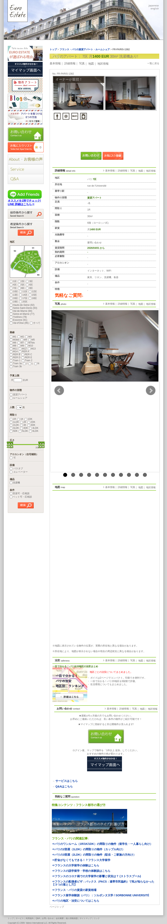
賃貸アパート (18, 394)
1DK (28, 419)
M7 (21, 342)
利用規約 (30, 918)
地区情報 (103, 63)
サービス (20, 918)
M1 (13, 336)
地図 (91, 63)
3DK (31, 425)
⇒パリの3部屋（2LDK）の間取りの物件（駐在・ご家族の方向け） (94, 854)
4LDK (33, 428)
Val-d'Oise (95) (19, 323)
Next (150, 390)
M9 (21, 345)
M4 (24, 339)
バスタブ (16, 468)
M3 (28, 336)
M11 (14, 348)
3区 (29, 281)
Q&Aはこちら (64, 786)
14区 (23, 294)
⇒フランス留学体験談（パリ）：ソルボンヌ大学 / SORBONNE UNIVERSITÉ (100, 895)
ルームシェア (18, 398)
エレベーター (19, 471)
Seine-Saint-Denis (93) (23, 308)
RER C (27, 354)
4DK (24, 428)
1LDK (14, 422)
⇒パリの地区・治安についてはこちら (75, 900)
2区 (21, 281)
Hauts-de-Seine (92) (22, 305)
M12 (23, 348)
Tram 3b (16, 366)
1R (13, 419)
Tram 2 (27, 360)
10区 (14, 291)
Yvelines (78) (18, 317)
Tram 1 (15, 360)
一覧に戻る (153, 63)
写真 (82, 63)
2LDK (14, 425)
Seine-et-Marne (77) (22, 314)
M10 (29, 345)
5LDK (23, 431)
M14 (14, 351)
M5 (31, 339)
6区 (29, 284)
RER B (15, 354)
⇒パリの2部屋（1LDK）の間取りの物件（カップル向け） (88, 849)
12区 (33, 291)
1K (20, 419)
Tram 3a (16, 363)
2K (23, 422)
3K (23, 425)
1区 (13, 281)
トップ (11, 918)
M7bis (30, 342)
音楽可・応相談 (19, 493)
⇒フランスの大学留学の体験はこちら (75, 865)
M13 (32, 348)
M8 (13, 345)
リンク (97, 918)
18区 (33, 298)
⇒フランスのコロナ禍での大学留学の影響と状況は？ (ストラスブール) (96, 876)
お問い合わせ (48, 918)
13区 (14, 294)
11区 (23, 291)
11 (145, 475)
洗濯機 (15, 482)
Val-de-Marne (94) (21, 311)
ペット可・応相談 (21, 496)
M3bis (14, 339)
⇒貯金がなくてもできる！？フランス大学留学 (81, 860)
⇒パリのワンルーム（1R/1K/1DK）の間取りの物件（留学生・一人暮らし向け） (102, 843)
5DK (14, 431)
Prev (59, 390)
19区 (14, 301)
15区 (33, 294)
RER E (27, 357)
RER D (15, 357)
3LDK (14, 428)
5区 (21, 284)
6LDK (33, 431)
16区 (14, 298)
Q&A (38, 918)
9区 (29, 288)
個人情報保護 (72, 918)
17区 (23, 298)
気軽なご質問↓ (69, 295)
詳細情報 (70, 63)
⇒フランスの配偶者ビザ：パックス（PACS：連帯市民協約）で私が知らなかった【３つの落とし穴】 (103, 883)
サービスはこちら (66, 780)
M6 (13, 342)
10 (137, 475)
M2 (21, 336)
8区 (21, 288)
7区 (13, 288)
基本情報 (55, 63)
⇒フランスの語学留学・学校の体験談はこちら (81, 870)
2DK (31, 422)
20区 (23, 301)
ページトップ (57, 906)
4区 (13, 284)
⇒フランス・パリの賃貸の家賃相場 (74, 890)
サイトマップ (86, 918)
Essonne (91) (18, 320)
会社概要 (60, 918)
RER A (24, 351)
